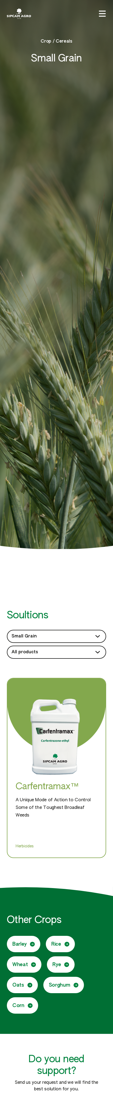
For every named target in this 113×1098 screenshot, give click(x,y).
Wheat (24, 965)
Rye (60, 965)
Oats (22, 985)
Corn (22, 1005)
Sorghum (63, 985)
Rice (60, 944)
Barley (23, 944)
